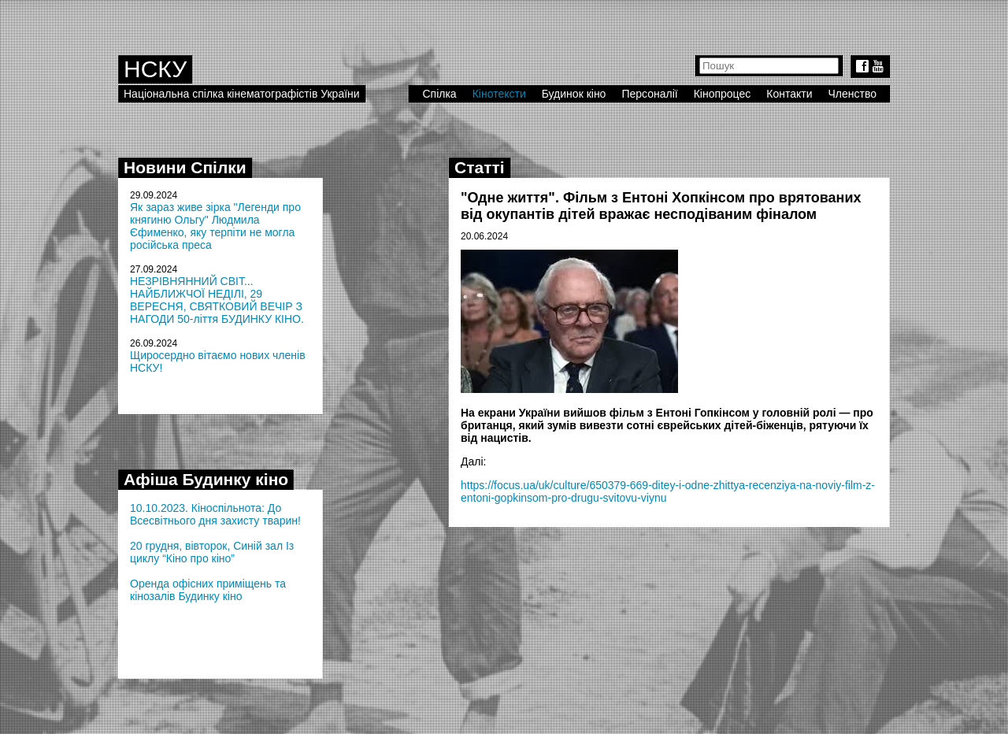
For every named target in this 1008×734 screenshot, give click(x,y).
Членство (852, 93)
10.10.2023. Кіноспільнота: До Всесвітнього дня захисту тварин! (215, 514)
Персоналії (649, 93)
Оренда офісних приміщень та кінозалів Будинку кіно (208, 589)
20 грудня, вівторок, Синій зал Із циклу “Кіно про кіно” (212, 552)
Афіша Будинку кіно (206, 479)
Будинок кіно (574, 93)
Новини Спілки (185, 167)
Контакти (789, 93)
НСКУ (155, 69)
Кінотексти (499, 93)
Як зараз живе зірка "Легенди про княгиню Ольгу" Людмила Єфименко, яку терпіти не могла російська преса (215, 226)
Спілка (439, 93)
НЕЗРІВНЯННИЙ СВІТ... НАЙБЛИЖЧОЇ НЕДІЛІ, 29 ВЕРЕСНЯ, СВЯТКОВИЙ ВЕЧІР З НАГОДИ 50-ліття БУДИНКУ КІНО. (217, 300)
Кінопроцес (722, 93)
